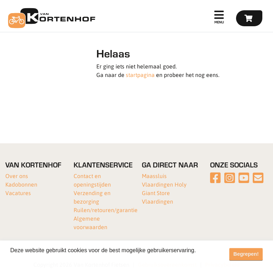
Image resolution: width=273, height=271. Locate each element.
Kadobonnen (21, 184)
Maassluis (154, 175)
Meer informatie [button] (31, 260)
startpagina (140, 74)
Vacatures (18, 193)
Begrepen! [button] (246, 254)
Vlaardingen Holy (164, 184)
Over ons (16, 175)
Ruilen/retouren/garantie (106, 210)
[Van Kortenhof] (50, 18)
